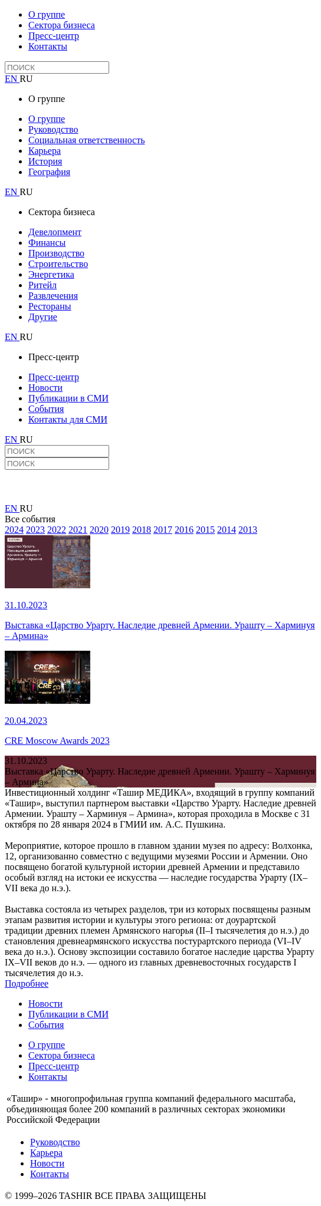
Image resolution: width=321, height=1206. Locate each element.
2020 (99, 530)
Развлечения (53, 296)
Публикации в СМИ (68, 398)
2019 (120, 530)
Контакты (47, 46)
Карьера (44, 151)
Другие (42, 317)
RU (25, 79)
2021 (77, 530)
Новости (45, 388)
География (49, 172)
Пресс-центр (53, 36)
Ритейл (42, 285)
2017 (162, 530)
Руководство (53, 129)
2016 (184, 530)
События (46, 409)
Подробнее (26, 983)
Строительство (58, 264)
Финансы (46, 243)
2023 (35, 530)
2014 (226, 530)
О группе (46, 14)
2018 (141, 530)
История (45, 161)
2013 (247, 530)
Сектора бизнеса (61, 25)
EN (12, 79)
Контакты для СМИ (67, 419)
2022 (56, 530)
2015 (205, 530)
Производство (56, 253)
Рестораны (49, 306)
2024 (14, 530)
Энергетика (51, 274)
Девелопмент (54, 232)
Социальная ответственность (86, 140)
